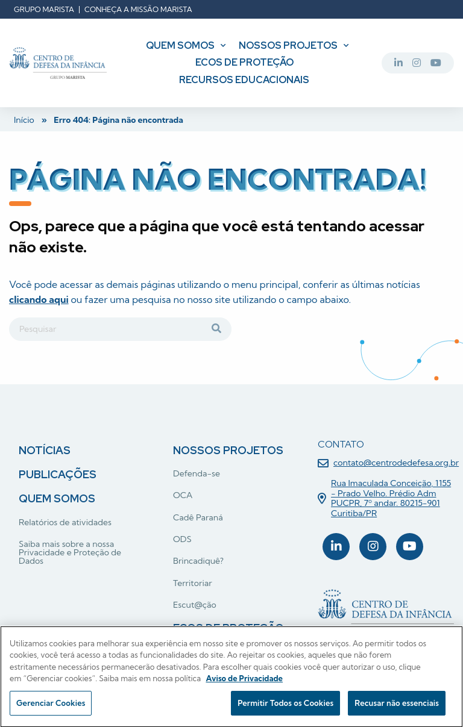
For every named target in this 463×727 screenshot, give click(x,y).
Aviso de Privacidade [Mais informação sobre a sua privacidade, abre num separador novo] (244, 681)
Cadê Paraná (198, 517)
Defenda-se (196, 473)
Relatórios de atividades (65, 522)
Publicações (57, 474)
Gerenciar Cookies (50, 706)
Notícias (45, 450)
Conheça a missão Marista (138, 9)
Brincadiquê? (198, 560)
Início (24, 119)
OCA (182, 495)
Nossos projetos (228, 450)
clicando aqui (39, 299)
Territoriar (192, 583)
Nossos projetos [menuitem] (288, 45)
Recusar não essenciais (396, 706)
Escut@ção (194, 604)
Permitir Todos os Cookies (285, 706)
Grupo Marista (44, 9)
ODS (182, 539)
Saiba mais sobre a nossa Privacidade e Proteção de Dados (70, 552)
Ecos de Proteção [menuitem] (244, 62)
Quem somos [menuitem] (180, 45)
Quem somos (57, 498)
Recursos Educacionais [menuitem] (244, 79)
